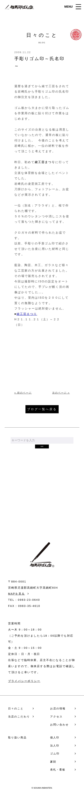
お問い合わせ (42, 504)
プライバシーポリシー (24, 681)
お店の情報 (58, 708)
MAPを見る (16, 593)
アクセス (56, 716)
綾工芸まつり (27, 314)
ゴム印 (54, 753)
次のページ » (61, 393)
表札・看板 (57, 769)
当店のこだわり (19, 716)
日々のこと (16, 708)
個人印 (54, 737)
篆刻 (53, 761)
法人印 (54, 745)
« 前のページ (23, 393)
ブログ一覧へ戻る (42, 409)
